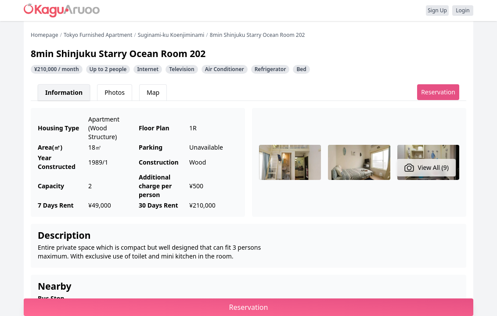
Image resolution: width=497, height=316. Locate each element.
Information (64, 92)
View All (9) (426, 167)
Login (462, 10)
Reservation (438, 92)
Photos (114, 92)
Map (153, 92)
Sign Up (437, 10)
